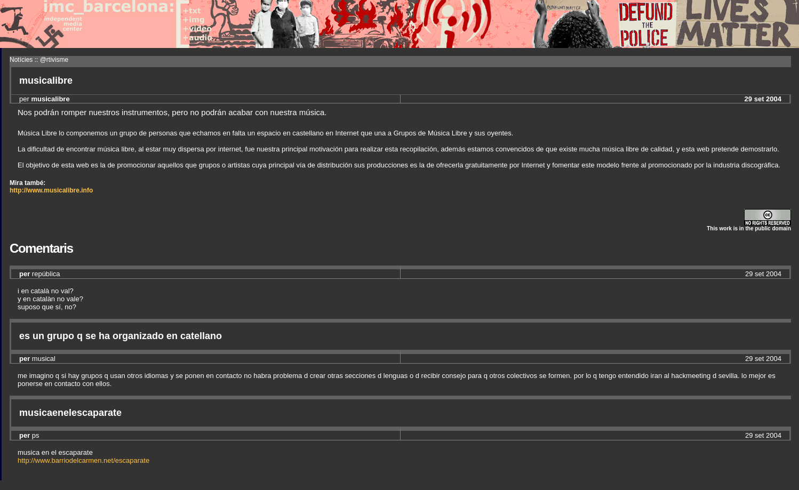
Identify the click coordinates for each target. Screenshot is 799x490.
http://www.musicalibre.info (51, 190)
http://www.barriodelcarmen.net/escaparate (83, 460)
